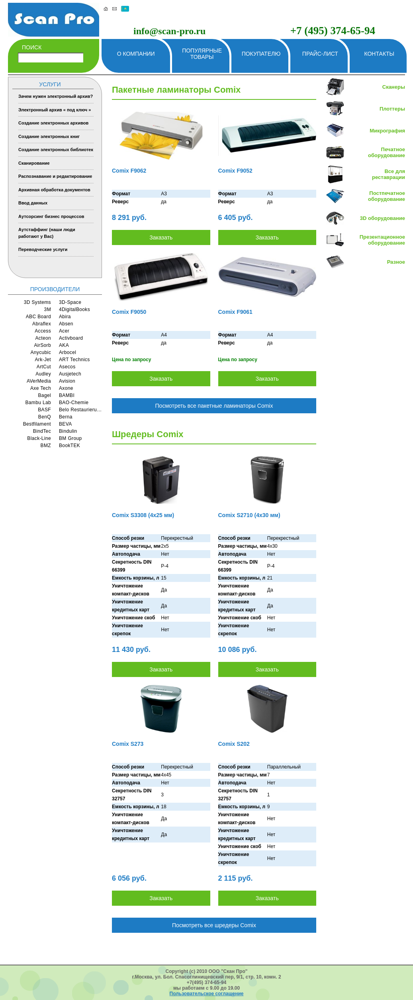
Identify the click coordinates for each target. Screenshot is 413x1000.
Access (43, 331)
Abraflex (41, 324)
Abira (65, 316)
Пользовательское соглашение (207, 993)
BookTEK (69, 445)
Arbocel (67, 352)
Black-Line (39, 438)
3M (47, 309)
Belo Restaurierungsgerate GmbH (80, 409)
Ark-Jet (43, 359)
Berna (65, 417)
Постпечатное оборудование (386, 196)
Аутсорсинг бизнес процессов (51, 216)
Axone (66, 388)
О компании (136, 54)
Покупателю (261, 54)
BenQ (44, 417)
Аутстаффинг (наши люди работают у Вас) (46, 233)
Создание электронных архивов (53, 123)
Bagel (44, 395)
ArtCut (44, 367)
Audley (43, 374)
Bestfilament (37, 424)
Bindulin (68, 431)
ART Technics (74, 359)
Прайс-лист (320, 54)
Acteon (43, 338)
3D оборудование (382, 218)
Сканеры (393, 87)
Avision (67, 381)
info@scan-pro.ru (169, 31)
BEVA (65, 424)
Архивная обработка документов (54, 189)
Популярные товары (202, 53)
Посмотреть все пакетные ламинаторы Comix (214, 406)
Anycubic (40, 352)
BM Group (70, 438)
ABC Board (38, 316)
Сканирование (34, 163)
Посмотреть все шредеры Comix (214, 925)
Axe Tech (40, 388)
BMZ (46, 445)
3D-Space (70, 302)
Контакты (379, 54)
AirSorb (42, 345)
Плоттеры (392, 109)
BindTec (42, 431)
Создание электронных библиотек (55, 149)
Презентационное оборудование (382, 240)
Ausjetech (70, 374)
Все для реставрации (388, 174)
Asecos (67, 367)
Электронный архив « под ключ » (54, 109)
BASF (44, 409)
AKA (64, 345)
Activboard (71, 338)
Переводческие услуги (42, 249)
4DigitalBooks (74, 309)
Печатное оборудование (386, 152)
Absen (66, 324)
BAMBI (66, 395)
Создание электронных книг (49, 136)
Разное (396, 262)
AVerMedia (39, 381)
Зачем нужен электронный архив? (55, 96)
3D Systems (37, 302)
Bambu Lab (38, 402)
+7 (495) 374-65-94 (332, 31)
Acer (64, 331)
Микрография (387, 131)
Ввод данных (32, 202)
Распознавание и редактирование (55, 176)
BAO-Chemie (73, 402)
